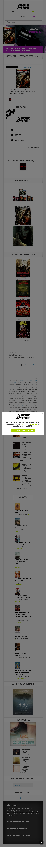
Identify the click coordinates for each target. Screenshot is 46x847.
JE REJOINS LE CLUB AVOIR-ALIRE (23, 431)
